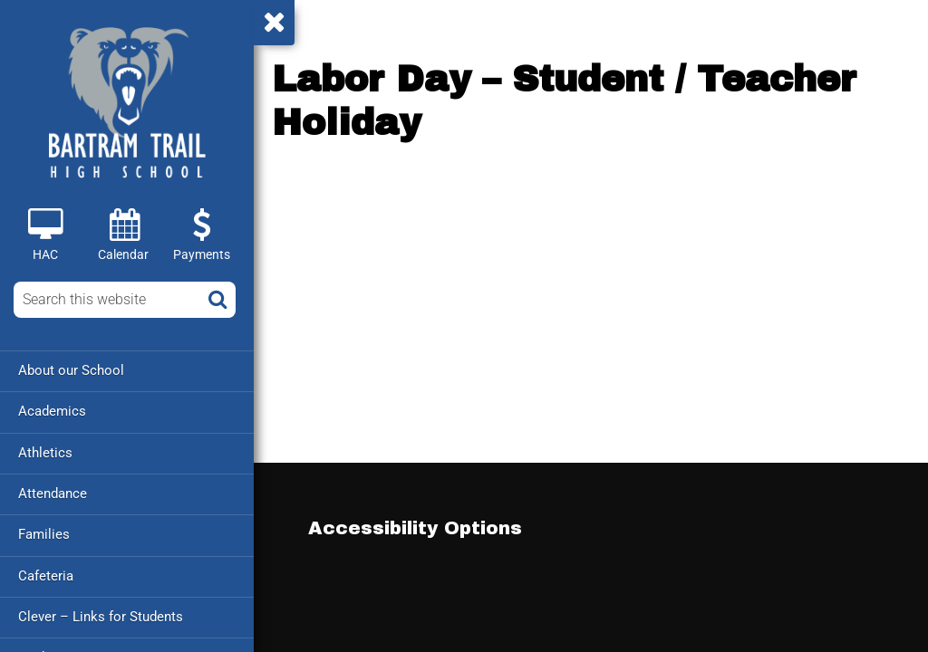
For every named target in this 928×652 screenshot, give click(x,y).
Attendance (52, 492)
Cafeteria (45, 574)
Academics (52, 411)
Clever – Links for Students (100, 615)
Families (44, 533)
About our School (71, 370)
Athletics (45, 452)
